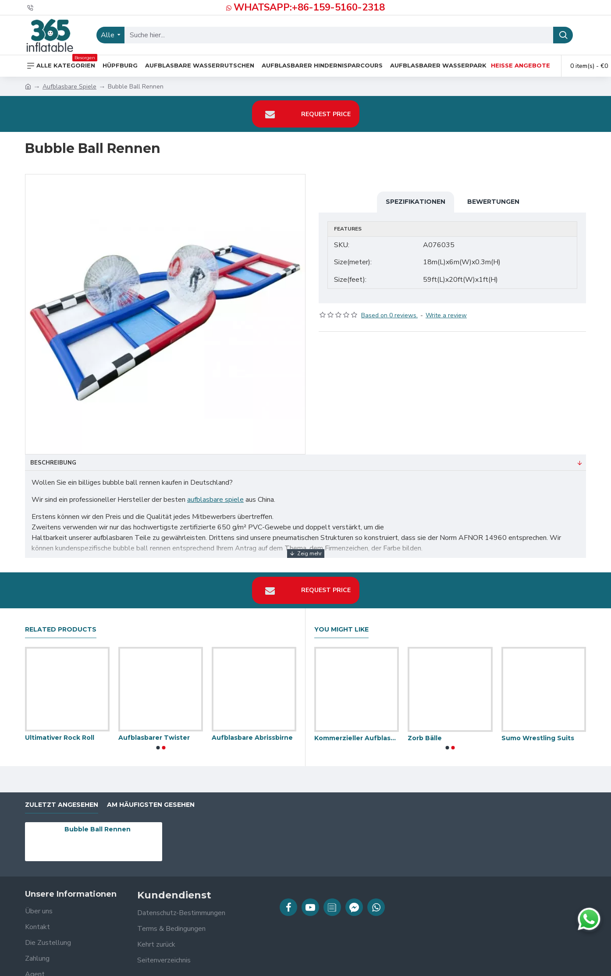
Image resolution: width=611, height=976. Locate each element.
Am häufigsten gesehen (151, 799)
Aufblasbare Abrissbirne (252, 732)
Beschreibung (53, 463)
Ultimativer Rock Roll (59, 732)
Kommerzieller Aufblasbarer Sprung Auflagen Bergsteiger (356, 732)
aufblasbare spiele (215, 499)
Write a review (446, 309)
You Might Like (341, 624)
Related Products (60, 624)
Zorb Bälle (425, 732)
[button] (158, 742)
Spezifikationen (415, 202)
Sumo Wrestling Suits (537, 732)
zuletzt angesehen (61, 799)
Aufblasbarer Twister (154, 732)
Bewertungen (493, 202)
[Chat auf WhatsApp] (589, 919)
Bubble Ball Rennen (97, 824)
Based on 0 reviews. (389, 309)
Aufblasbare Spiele (69, 86)
